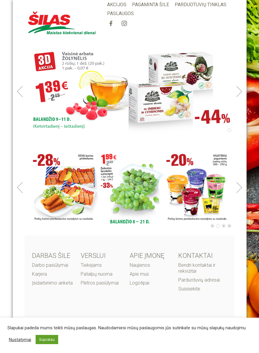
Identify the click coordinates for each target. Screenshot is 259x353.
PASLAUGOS (120, 13)
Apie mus (139, 274)
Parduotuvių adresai (199, 280)
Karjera (39, 274)
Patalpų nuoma (96, 274)
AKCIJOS (116, 4)
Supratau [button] (47, 339)
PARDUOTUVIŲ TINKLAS (200, 4)
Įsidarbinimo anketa (52, 283)
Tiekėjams (91, 265)
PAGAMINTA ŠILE (150, 4)
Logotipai (139, 283)
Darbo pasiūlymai (50, 265)
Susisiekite (189, 289)
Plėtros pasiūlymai (100, 283)
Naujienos (140, 265)
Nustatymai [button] (20, 339)
